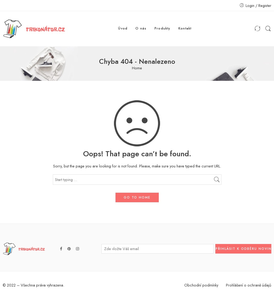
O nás (140, 28)
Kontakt (185, 28)
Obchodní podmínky (201, 285)
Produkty (162, 28)
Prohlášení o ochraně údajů (248, 285)
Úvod (122, 28)
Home (137, 68)
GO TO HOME (137, 197)
